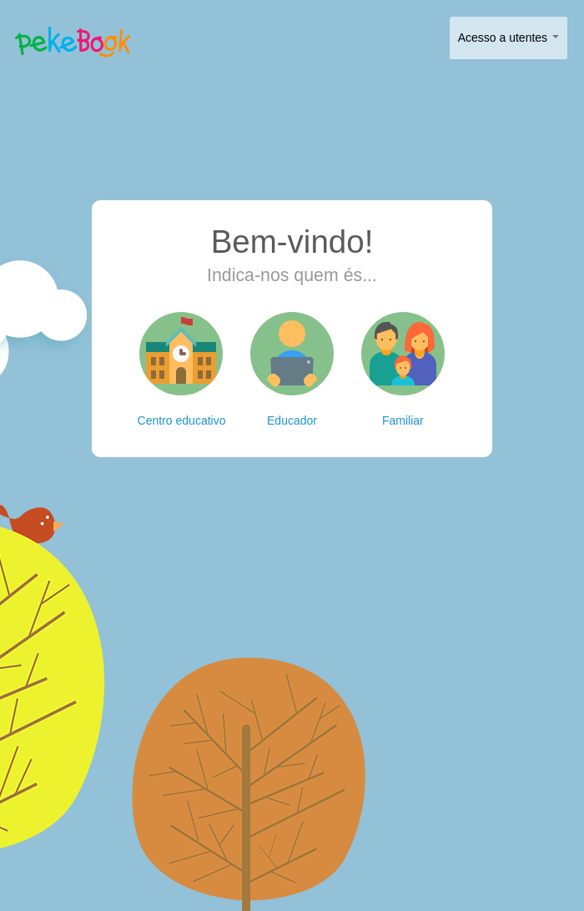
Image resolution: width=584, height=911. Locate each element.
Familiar (403, 369)
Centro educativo (182, 369)
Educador (292, 369)
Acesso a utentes (508, 37)
